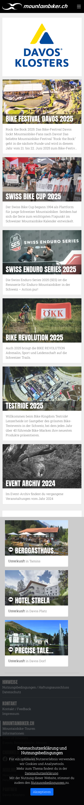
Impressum (10, 713)
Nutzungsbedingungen (48, 782)
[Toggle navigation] (79, 6)
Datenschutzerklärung (41, 773)
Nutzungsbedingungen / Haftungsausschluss (35, 687)
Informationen (13, 733)
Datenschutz (11, 692)
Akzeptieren (42, 792)
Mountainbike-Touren (19, 728)
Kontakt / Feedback (16, 709)
